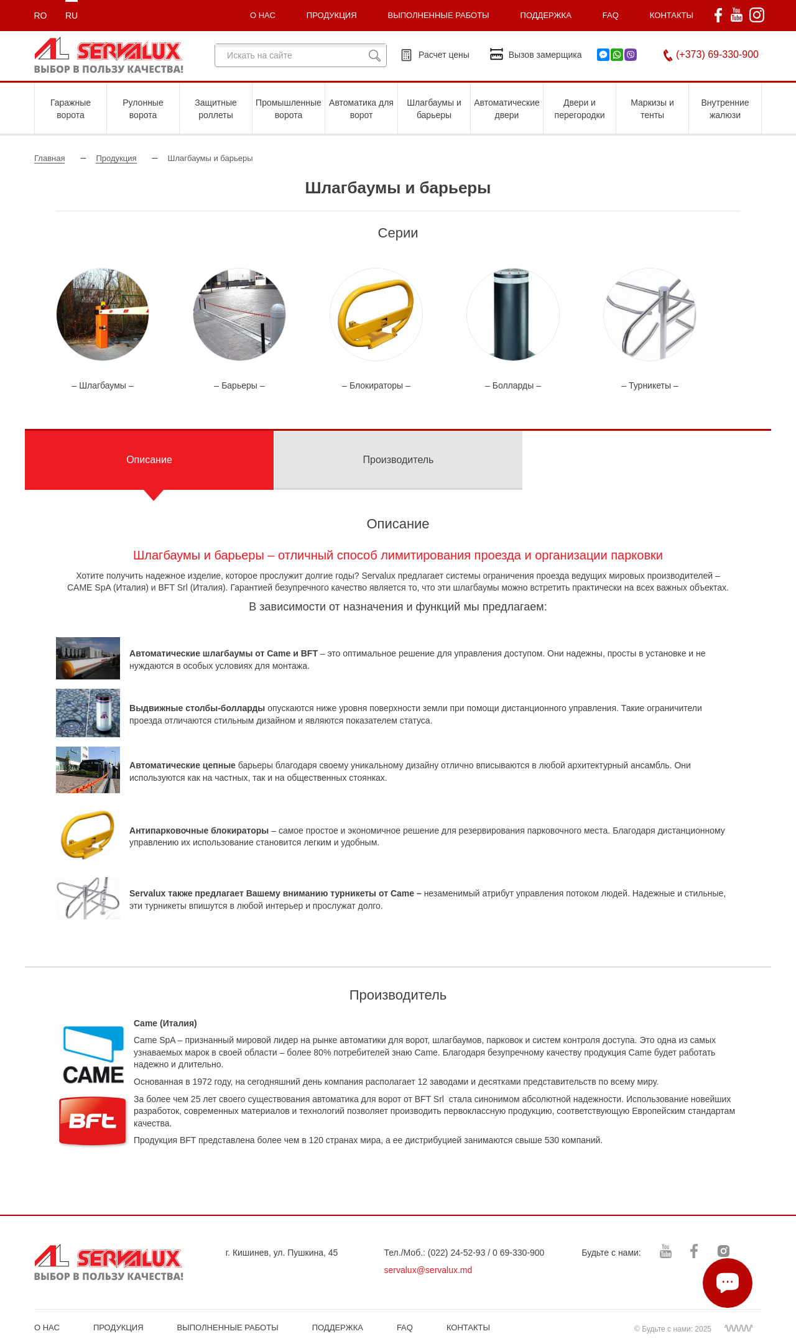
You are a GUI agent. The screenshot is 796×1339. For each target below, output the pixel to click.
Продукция (116, 158)
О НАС (47, 1327)
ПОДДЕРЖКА (546, 15)
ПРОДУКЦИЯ (332, 15)
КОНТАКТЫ (671, 15)
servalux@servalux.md (428, 1270)
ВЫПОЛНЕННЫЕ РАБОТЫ (228, 1327)
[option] (102, 330)
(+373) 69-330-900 (717, 54)
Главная (49, 158)
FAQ (611, 15)
